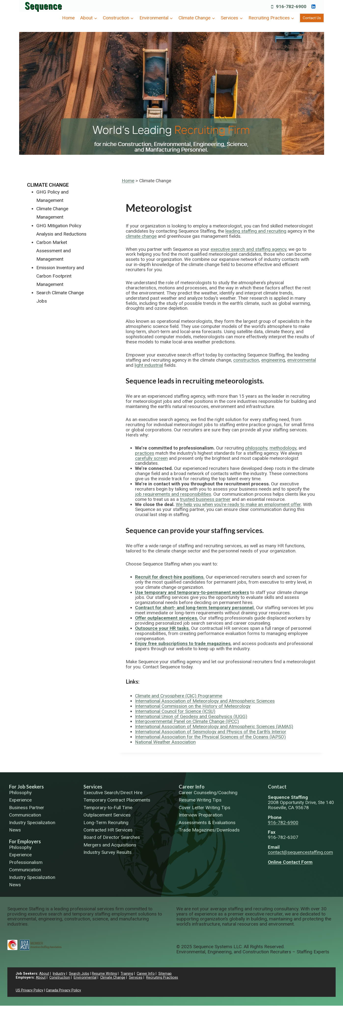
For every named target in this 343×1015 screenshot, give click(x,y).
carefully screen (151, 458)
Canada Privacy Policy (63, 990)
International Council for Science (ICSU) (175, 711)
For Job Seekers (26, 786)
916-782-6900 (283, 822)
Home (68, 18)
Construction (59, 977)
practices (144, 453)
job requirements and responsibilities (173, 494)
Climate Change (48, 185)
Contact (277, 786)
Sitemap (165, 974)
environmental (301, 360)
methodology (283, 448)
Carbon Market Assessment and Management (53, 251)
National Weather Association (165, 742)
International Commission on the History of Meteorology (192, 706)
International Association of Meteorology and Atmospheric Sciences (205, 701)
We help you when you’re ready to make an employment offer (238, 504)
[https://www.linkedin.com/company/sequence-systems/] (313, 6)
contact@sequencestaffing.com (300, 852)
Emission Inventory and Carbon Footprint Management (60, 276)
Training (127, 974)
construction (246, 360)
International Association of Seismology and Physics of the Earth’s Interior (210, 731)
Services (92, 786)
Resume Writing (104, 974)
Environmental (85, 977)
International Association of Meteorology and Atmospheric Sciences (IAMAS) (214, 726)
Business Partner (26, 807)
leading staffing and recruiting (255, 231)
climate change (141, 236)
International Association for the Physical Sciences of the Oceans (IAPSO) (210, 737)
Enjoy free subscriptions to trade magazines (183, 643)
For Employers (25, 841)
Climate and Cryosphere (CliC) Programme (178, 696)
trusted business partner (205, 499)
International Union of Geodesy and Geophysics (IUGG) (191, 716)
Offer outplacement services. (166, 618)
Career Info (192, 786)
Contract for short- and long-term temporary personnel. (195, 607)
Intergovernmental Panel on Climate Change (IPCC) (187, 721)
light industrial (149, 365)
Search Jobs (79, 974)
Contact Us (312, 18)
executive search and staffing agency (248, 249)
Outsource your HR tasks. (162, 628)
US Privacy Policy (29, 990)
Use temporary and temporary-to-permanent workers (192, 592)
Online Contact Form (290, 862)
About (44, 974)
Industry (59, 974)
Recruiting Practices (162, 977)
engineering (273, 360)
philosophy (256, 448)
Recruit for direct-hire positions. (170, 577)
